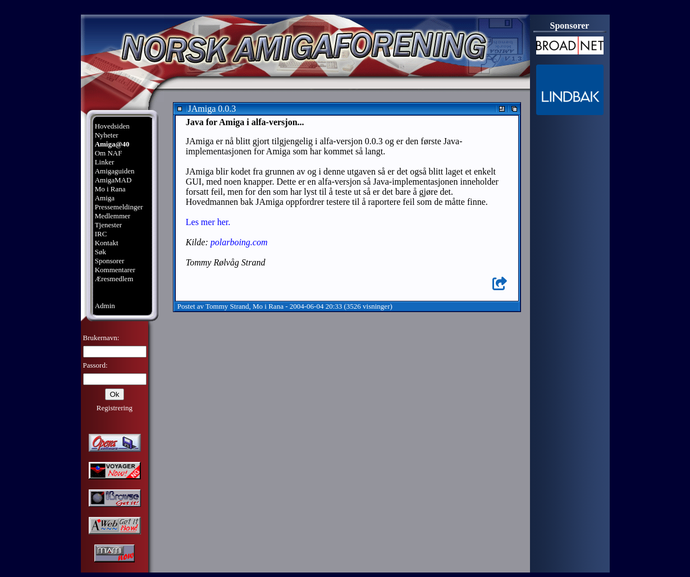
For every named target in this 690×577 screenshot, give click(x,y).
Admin (105, 305)
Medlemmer (113, 216)
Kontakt (106, 243)
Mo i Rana (110, 189)
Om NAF (108, 153)
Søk (100, 252)
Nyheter (106, 135)
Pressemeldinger (119, 207)
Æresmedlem (114, 278)
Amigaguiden (115, 171)
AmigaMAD (113, 180)
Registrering (114, 408)
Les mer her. (208, 222)
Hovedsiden (112, 126)
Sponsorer (110, 261)
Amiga (105, 198)
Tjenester (108, 225)
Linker (105, 162)
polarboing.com (239, 242)
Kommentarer (115, 269)
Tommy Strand (227, 306)
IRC (101, 234)
